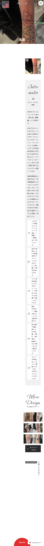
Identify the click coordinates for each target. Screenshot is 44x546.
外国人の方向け (39, 468)
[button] (33, 448)
